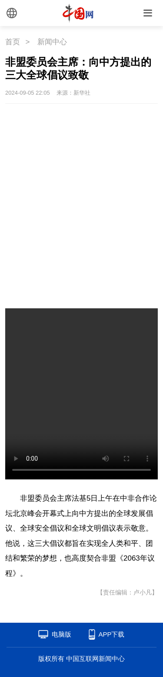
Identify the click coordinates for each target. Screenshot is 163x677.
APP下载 (111, 634)
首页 (12, 42)
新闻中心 (52, 42)
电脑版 (61, 634)
